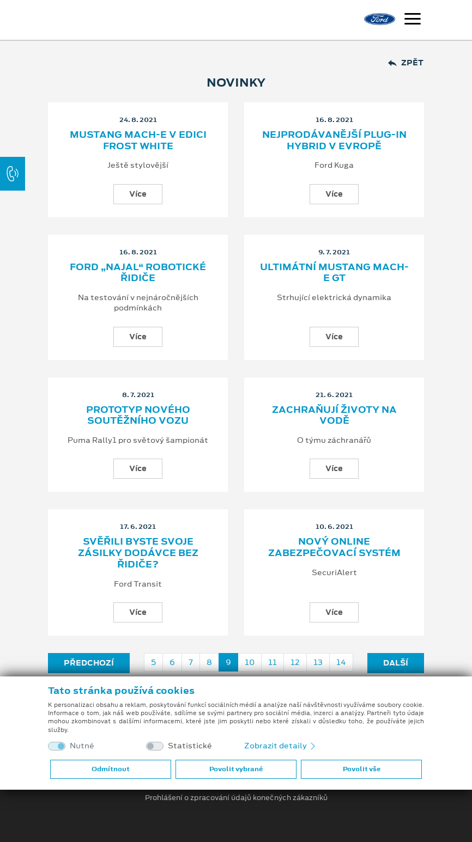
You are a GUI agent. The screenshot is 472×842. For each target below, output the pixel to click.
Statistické (190, 746)
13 (318, 662)
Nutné (82, 746)
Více (138, 193)
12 (295, 662)
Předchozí (89, 662)
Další (395, 662)
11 (272, 662)
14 (341, 662)
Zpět (405, 63)
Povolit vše (361, 769)
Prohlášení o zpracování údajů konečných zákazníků (236, 798)
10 (250, 662)
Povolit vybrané (236, 769)
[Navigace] (412, 20)
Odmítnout (111, 769)
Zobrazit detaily (280, 745)
